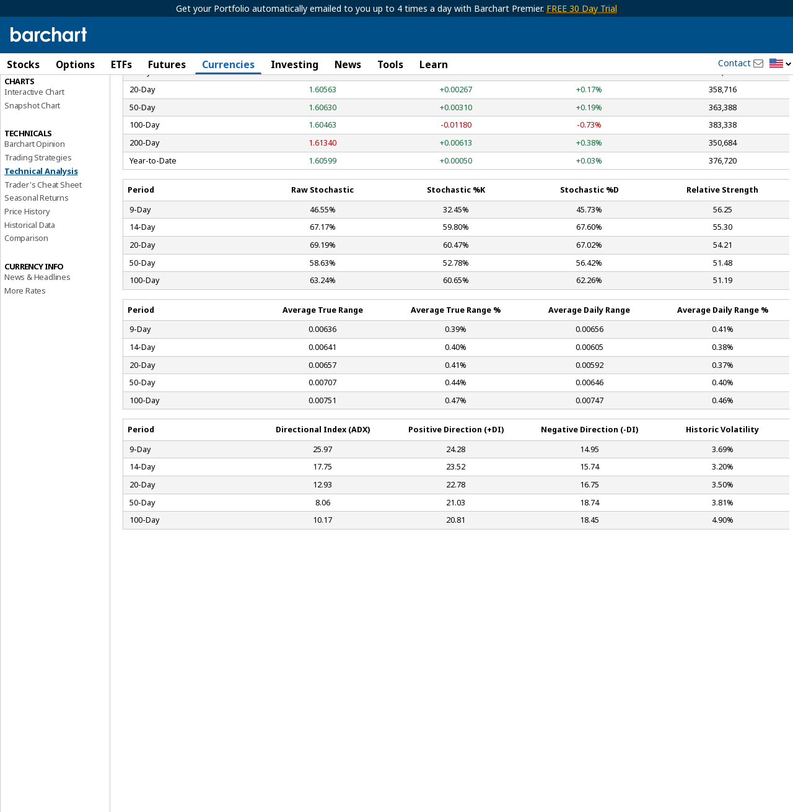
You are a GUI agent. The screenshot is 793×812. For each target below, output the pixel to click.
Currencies (228, 64)
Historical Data (29, 296)
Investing (294, 64)
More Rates (25, 361)
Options (75, 64)
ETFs (121, 64)
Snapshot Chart (32, 176)
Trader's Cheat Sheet (43, 255)
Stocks (23, 64)
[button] (780, 64)
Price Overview (31, 97)
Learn (433, 64)
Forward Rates (30, 123)
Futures (167, 64)
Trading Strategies (37, 228)
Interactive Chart (34, 162)
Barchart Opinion (34, 214)
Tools (390, 64)
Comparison (26, 309)
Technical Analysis (40, 242)
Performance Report (41, 110)
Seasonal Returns (36, 268)
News (348, 64)
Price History (27, 282)
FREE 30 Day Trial (581, 8)
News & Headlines (37, 348)
